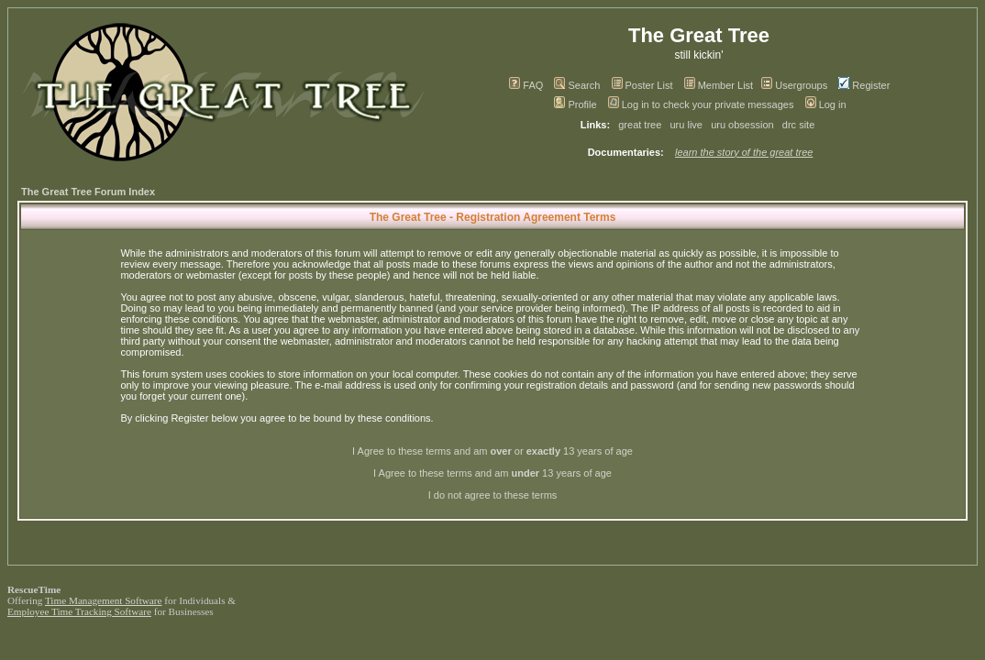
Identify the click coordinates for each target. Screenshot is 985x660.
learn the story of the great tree (744, 152)
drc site (798, 124)
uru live (686, 124)
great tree (639, 124)
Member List (719, 85)
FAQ (526, 85)
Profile (575, 104)
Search (577, 85)
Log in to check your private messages (701, 104)
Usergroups (794, 85)
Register (864, 85)
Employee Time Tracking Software (79, 611)
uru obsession (742, 124)
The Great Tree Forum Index (88, 191)
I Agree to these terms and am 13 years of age (492, 473)
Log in (826, 104)
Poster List (642, 85)
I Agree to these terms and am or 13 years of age (492, 451)
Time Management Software (103, 600)
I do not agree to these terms (493, 495)
